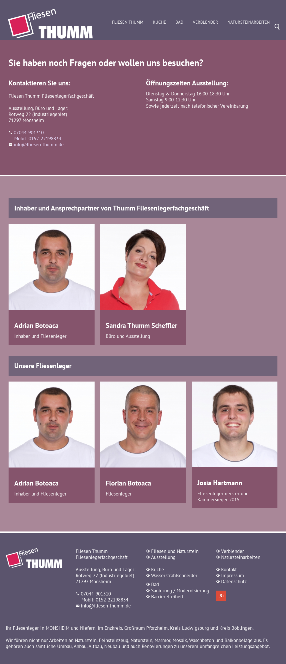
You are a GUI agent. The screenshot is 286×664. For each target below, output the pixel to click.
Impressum (232, 578)
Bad (188, 36)
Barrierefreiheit (167, 600)
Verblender (214, 36)
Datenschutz (234, 584)
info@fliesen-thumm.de (39, 148)
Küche (168, 36)
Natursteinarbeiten (257, 36)
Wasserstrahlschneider (174, 578)
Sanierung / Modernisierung (180, 594)
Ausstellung (163, 560)
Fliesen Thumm (136, 36)
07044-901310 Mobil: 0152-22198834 (35, 139)
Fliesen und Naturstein (175, 554)
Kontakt (229, 572)
